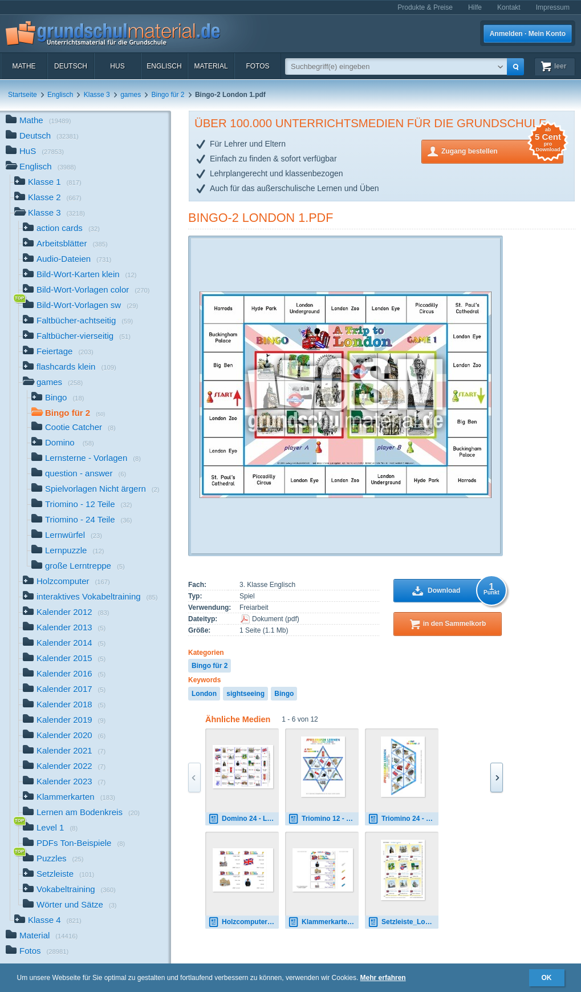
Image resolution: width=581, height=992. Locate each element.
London (204, 694)
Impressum (553, 7)
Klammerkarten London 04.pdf (323, 922)
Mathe (23, 66)
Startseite (22, 95)
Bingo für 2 (168, 95)
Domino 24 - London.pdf (243, 818)
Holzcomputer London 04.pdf (243, 922)
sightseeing (245, 694)
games (130, 95)
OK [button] (547, 978)
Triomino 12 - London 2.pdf (323, 818)
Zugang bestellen (502, 150)
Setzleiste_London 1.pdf (403, 922)
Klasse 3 (97, 95)
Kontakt (509, 7)
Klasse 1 (48, 183)
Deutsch (70, 66)
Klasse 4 (48, 921)
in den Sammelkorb (454, 623)
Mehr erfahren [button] (383, 978)
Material (210, 66)
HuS (117, 66)
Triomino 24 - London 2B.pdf (403, 818)
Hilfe (475, 7)
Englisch (164, 66)
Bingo (284, 694)
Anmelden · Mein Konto (528, 34)
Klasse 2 (48, 198)
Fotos (257, 66)
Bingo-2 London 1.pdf (260, 217)
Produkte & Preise (425, 7)
